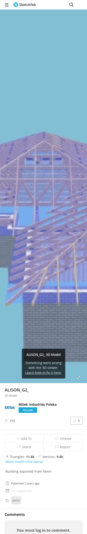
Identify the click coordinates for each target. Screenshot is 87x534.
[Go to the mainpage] (24, 4)
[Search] (71, 4)
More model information (25, 461)
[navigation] (7, 4)
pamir (16, 500)
